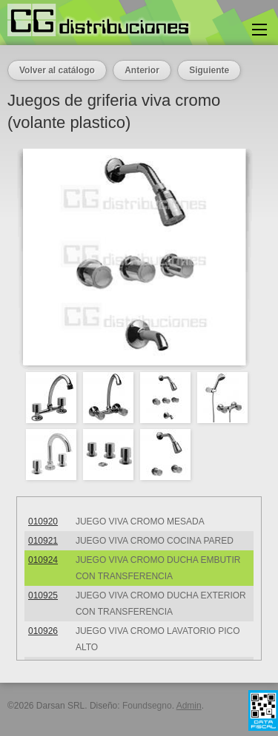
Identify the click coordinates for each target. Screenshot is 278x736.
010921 (43, 541)
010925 (43, 595)
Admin (189, 705)
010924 (43, 560)
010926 (43, 631)
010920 (43, 521)
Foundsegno (147, 705)
